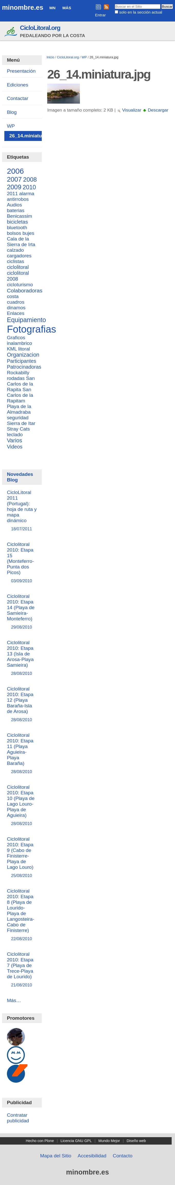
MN (52, 8)
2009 (14, 187)
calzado (15, 250)
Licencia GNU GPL (76, 1141)
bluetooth (17, 227)
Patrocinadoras (24, 367)
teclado (15, 434)
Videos (15, 446)
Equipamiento (26, 319)
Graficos (16, 337)
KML (12, 349)
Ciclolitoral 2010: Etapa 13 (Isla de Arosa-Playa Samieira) (22, 658)
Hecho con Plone (40, 1141)
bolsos (14, 233)
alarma (26, 193)
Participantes (21, 361)
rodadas (16, 378)
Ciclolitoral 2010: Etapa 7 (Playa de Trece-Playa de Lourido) (22, 969)
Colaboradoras (24, 290)
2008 (30, 179)
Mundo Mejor (109, 1141)
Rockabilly (18, 372)
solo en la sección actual (140, 12)
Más (67, 8)
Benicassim (19, 216)
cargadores (19, 255)
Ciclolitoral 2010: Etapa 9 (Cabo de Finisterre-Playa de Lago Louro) (22, 857)
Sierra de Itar (21, 423)
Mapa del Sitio (55, 1155)
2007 (14, 179)
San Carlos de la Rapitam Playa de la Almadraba (20, 401)
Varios (14, 440)
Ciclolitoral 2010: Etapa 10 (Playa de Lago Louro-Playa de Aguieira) (22, 805)
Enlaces (15, 313)
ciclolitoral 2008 (18, 276)
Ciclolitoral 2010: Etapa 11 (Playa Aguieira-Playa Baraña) (22, 753)
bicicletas (17, 222)
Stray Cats (18, 429)
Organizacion (23, 355)
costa (13, 296)
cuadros (15, 302)
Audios (14, 204)
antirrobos (18, 199)
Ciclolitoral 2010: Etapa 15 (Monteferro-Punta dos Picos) (22, 563)
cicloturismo (20, 284)
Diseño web (136, 1141)
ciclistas (15, 261)
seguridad (17, 417)
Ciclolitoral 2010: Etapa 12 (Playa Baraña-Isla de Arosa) (22, 704)
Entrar (100, 15)
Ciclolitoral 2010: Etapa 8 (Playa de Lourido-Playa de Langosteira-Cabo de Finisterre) (22, 915)
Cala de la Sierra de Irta (21, 241)
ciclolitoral (18, 267)
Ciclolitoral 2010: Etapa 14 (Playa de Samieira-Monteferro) (22, 612)
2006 (15, 171)
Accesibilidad (92, 1155)
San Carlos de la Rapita (21, 384)
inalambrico (19, 343)
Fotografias (31, 329)
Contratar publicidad (18, 1117)
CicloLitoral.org (40, 27)
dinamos (16, 307)
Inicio (50, 57)
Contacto (122, 1155)
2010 (29, 187)
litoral (24, 349)
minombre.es (22, 7)
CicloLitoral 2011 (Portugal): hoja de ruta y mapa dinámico (22, 511)
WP (84, 57)
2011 (12, 193)
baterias (15, 210)
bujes (28, 233)
